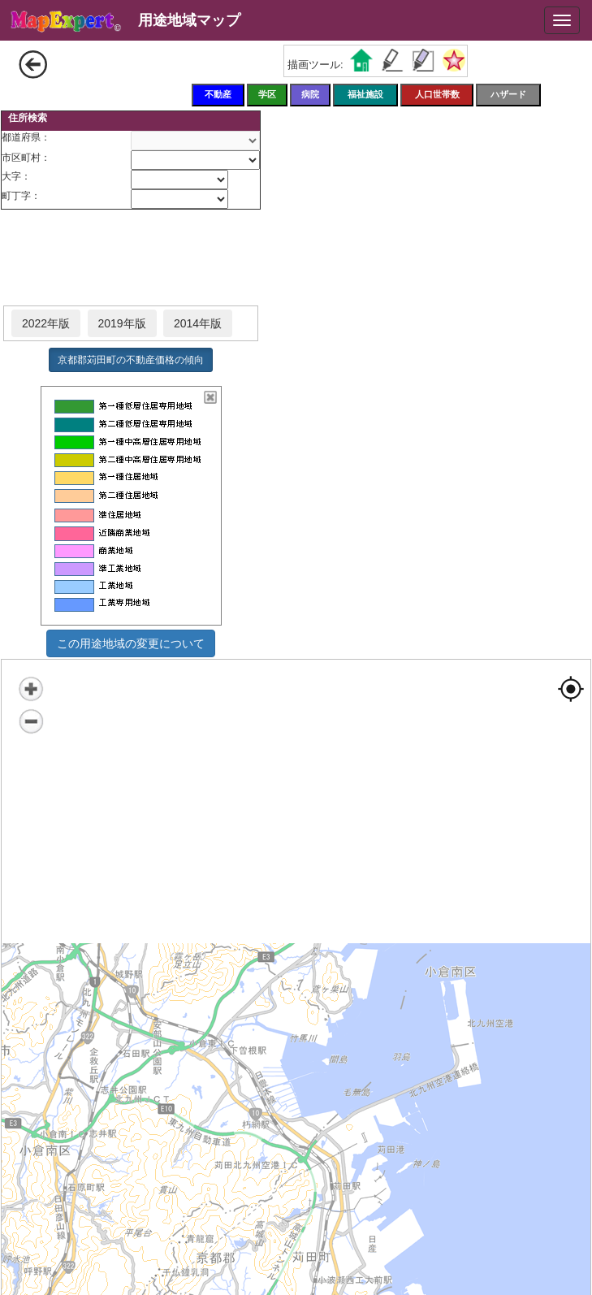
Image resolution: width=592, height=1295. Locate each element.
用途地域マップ (189, 20)
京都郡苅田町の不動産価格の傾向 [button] (131, 360)
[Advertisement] (131, 258)
